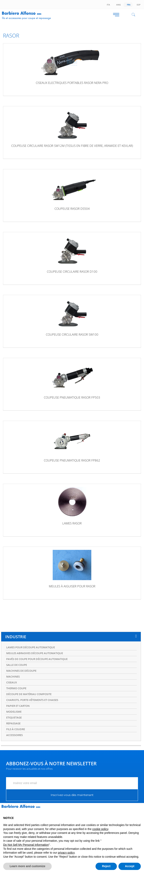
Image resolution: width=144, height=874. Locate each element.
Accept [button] (129, 866)
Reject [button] (106, 866)
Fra (128, 4)
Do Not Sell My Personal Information (26, 844)
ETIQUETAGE (14, 717)
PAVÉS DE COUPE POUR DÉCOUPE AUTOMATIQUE (37, 659)
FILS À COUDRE (15, 729)
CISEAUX (11, 682)
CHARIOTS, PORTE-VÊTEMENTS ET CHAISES (32, 700)
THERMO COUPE (16, 688)
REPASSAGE (13, 723)
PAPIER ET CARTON (18, 706)
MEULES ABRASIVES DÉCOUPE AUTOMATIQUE (34, 653)
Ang (118, 4)
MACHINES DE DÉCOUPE (21, 670)
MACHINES (13, 676)
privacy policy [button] (66, 852)
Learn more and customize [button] (27, 866)
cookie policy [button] (100, 829)
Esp (138, 4)
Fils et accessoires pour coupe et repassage (26, 18)
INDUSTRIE (15, 636)
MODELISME (14, 711)
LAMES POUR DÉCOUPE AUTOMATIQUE (30, 647)
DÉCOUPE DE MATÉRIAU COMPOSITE (28, 694)
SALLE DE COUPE (16, 665)
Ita (108, 4)
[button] (139, 809)
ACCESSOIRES (14, 735)
